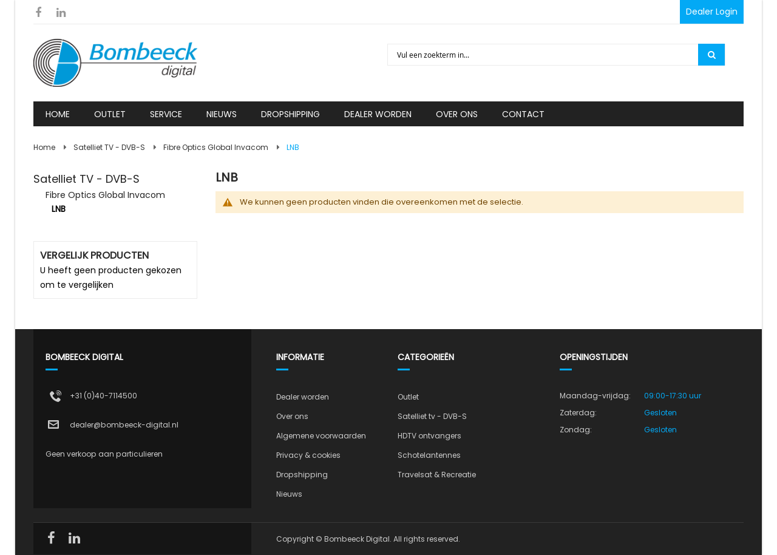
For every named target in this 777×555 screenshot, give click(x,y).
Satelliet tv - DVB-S (432, 416)
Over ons (292, 416)
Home (44, 147)
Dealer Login (712, 11)
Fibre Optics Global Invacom (215, 147)
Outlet (408, 397)
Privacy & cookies (308, 455)
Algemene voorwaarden (321, 436)
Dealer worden (302, 397)
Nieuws (289, 494)
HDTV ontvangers (429, 436)
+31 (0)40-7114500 (103, 395)
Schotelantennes (429, 455)
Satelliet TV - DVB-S (109, 147)
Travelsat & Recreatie (437, 474)
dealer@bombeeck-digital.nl (124, 425)
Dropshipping (302, 474)
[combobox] (543, 54)
